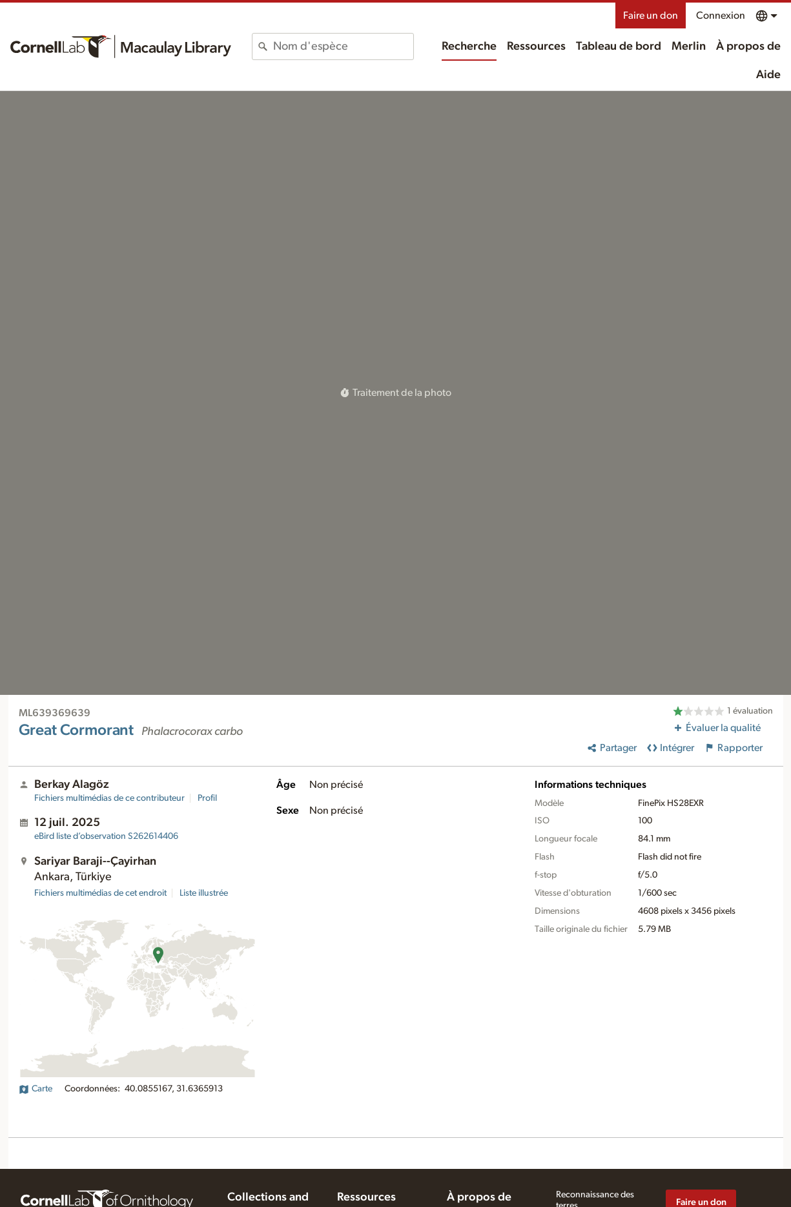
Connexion (720, 15)
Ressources (536, 46)
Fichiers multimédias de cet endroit (100, 893)
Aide (768, 75)
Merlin (689, 46)
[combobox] (343, 46)
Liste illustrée (204, 893)
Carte (35, 1088)
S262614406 (106, 836)
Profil (207, 798)
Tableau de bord (618, 46)
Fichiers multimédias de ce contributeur (109, 798)
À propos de (748, 46)
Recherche (469, 46)
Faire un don (650, 15)
